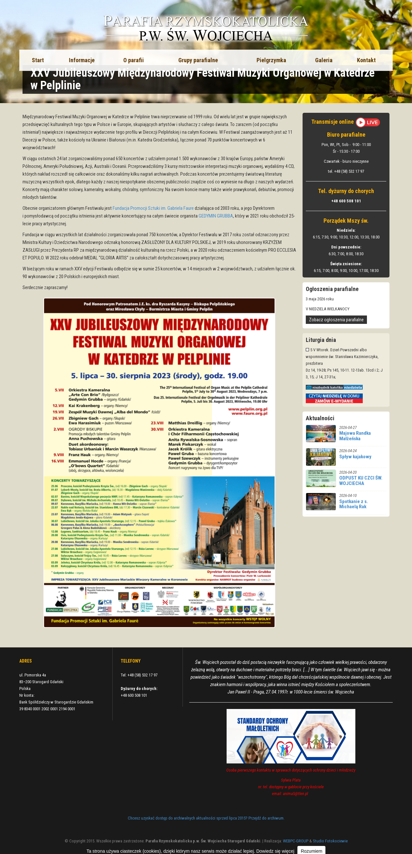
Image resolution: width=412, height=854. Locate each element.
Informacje (82, 60)
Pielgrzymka (271, 60)
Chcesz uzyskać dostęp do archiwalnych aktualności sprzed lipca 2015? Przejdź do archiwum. (206, 818)
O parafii (133, 60)
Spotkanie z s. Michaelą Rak (353, 504)
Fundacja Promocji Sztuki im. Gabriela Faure (153, 208)
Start (38, 60)
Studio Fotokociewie (330, 841)
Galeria (323, 60)
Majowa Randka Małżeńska (355, 436)
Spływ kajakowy (355, 457)
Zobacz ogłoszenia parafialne (336, 319)
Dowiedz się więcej (275, 851)
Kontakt (366, 60)
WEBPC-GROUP (295, 841)
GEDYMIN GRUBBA (216, 216)
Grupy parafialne (198, 60)
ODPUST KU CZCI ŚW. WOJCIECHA (360, 480)
